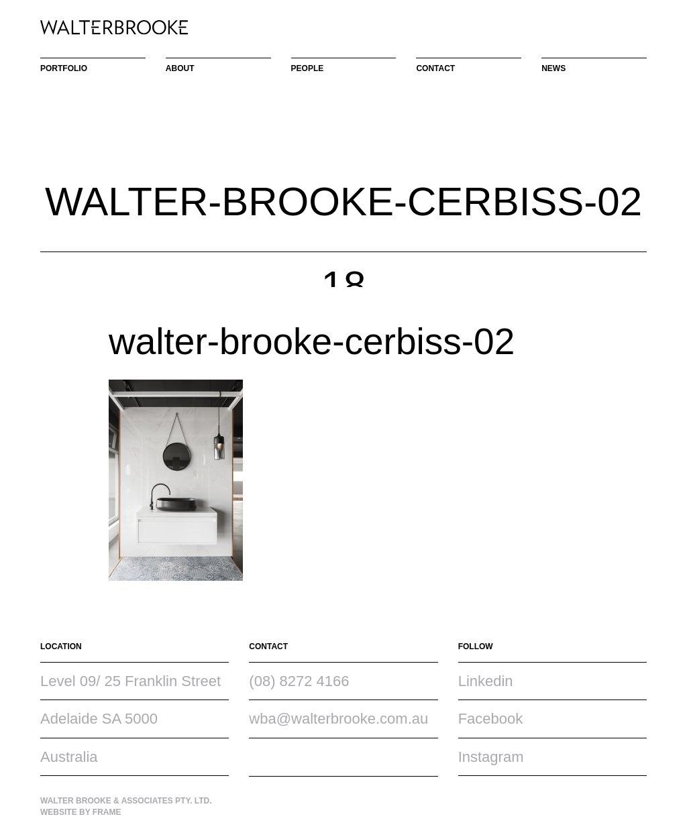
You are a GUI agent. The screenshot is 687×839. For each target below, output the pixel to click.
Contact (435, 68)
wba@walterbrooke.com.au (338, 718)
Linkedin (485, 681)
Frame (107, 812)
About (180, 68)
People (307, 68)
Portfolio (63, 68)
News (553, 68)
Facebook (490, 718)
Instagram (491, 756)
